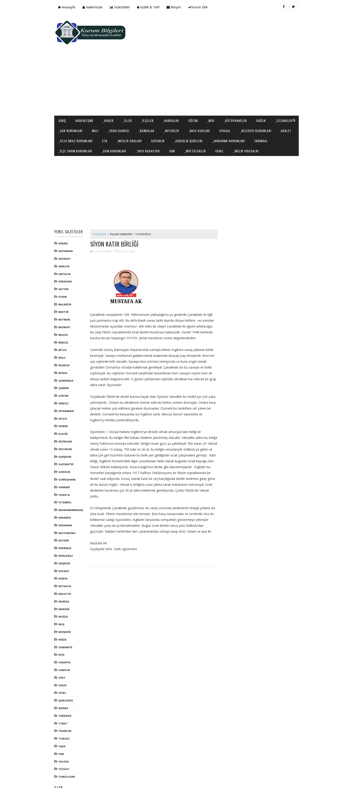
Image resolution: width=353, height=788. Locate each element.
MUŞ (63, 605)
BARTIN (65, 293)
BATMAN (66, 301)
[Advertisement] (215, 50)
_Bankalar (174, 102)
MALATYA (66, 575)
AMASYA (65, 248)
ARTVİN (65, 270)
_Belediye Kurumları (76, 112)
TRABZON (66, 712)
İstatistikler (121, 7)
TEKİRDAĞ (66, 697)
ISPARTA (66, 476)
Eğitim (194, 91)
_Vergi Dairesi (146, 102)
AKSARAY (66, 240)
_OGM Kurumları (180, 122)
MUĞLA (65, 598)
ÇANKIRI (65, 369)
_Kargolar (173, 91)
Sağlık (263, 91)
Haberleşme (86, 91)
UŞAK (63, 727)
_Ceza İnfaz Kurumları (138, 112)
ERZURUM (67, 430)
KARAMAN (67, 507)
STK (167, 112)
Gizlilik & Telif (150, 7)
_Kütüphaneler (237, 91)
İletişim (175, 7)
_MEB (212, 91)
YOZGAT (65, 750)
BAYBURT (66, 308)
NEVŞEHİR (66, 613)
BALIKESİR (66, 286)
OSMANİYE (67, 628)
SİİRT (63, 659)
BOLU (63, 339)
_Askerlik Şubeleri (251, 112)
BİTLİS (64, 331)
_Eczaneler (68, 102)
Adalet (106, 112)
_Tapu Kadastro (214, 122)
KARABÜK (66, 499)
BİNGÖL (65, 324)
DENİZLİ (65, 385)
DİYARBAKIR (68, 392)
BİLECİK (65, 316)
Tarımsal (109, 122)
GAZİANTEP (67, 445)
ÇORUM (65, 377)
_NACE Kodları (227, 102)
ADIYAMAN (67, 232)
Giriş (64, 91)
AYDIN (64, 278)
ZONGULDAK (68, 758)
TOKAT (64, 704)
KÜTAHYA (66, 567)
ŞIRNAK (65, 689)
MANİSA (65, 583)
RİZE (63, 636)
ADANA (65, 225)
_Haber (110, 91)
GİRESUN (66, 453)
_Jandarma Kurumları (76, 122)
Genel (286, 122)
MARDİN (65, 590)
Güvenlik (220, 112)
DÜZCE (64, 400)
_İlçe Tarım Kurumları (142, 122)
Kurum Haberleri (123, 215)
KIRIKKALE (66, 529)
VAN (63, 735)
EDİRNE (65, 407)
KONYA (64, 560)
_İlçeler (149, 91)
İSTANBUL (66, 484)
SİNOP (64, 666)
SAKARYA (66, 644)
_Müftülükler (262, 122)
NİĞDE (64, 621)
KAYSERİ (65, 522)
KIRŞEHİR (66, 545)
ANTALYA (66, 255)
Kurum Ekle (200, 7)
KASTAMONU (68, 514)
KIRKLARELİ (67, 537)
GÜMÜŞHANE (68, 461)
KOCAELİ (65, 552)
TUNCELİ (65, 720)
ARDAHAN (66, 263)
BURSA (64, 354)
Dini (239, 122)
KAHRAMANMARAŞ (72, 491)
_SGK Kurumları (99, 102)
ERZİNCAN (67, 423)
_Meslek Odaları (191, 112)
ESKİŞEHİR (66, 438)
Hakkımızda (94, 7)
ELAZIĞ (64, 415)
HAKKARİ (66, 468)
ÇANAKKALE (67, 362)
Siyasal (253, 102)
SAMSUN (66, 651)
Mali (123, 102)
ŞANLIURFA (67, 682)
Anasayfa (68, 7)
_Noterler (199, 102)
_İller (129, 91)
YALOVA (65, 742)
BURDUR (65, 346)
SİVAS (64, 674)
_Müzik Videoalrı (73, 132)
